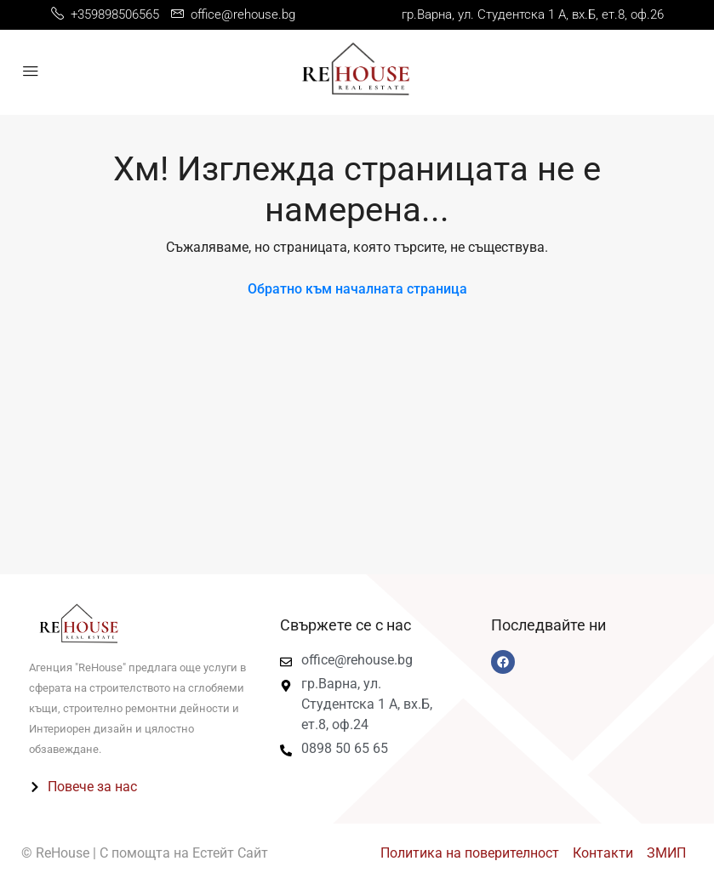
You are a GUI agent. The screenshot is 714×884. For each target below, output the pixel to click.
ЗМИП (666, 853)
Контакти (603, 853)
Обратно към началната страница (357, 289)
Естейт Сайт (230, 853)
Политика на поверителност (469, 853)
